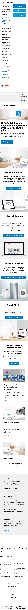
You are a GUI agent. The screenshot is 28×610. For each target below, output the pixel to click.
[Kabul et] (19, 6)
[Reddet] (19, 10)
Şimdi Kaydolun (7, 142)
